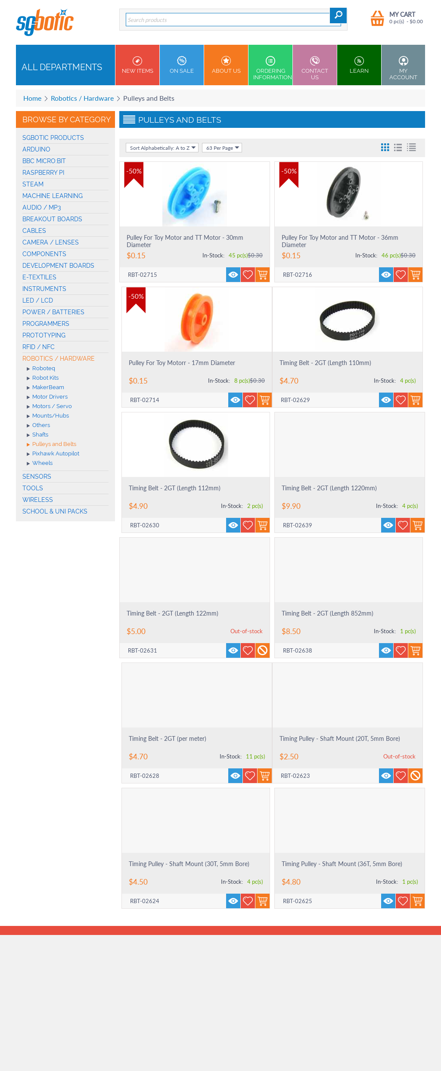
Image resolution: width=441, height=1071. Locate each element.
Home (32, 98)
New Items (137, 65)
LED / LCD (37, 300)
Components (44, 254)
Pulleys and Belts (51, 445)
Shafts (37, 435)
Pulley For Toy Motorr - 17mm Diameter (182, 362)
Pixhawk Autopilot (53, 454)
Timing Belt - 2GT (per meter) (167, 738)
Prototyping (43, 335)
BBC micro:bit (44, 161)
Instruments (44, 288)
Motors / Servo (49, 407)
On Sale (182, 65)
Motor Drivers (47, 397)
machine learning (52, 195)
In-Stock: (213, 255)
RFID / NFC (38, 347)
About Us (226, 65)
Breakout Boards (52, 219)
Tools (32, 488)
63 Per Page (222, 147)
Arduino (36, 149)
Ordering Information (272, 68)
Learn (359, 65)
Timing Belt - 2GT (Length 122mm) (172, 613)
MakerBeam (45, 388)
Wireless (37, 499)
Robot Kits (43, 378)
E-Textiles (39, 277)
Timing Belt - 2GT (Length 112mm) (174, 488)
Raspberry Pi (43, 172)
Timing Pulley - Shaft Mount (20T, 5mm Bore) (340, 738)
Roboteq (41, 369)
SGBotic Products (53, 137)
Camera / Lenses (50, 242)
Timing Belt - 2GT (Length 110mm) (325, 362)
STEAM (32, 184)
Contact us (315, 68)
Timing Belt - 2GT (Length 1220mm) (329, 488)
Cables (34, 230)
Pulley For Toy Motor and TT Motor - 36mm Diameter (340, 241)
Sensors (36, 476)
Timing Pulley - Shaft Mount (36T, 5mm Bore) (342, 863)
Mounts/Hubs (48, 416)
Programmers (45, 323)
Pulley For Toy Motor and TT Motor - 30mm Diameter (185, 241)
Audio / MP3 (41, 207)
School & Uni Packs (54, 511)
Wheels (40, 463)
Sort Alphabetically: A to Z (163, 147)
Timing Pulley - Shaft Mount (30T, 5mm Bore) (189, 863)
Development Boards (58, 265)
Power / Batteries (53, 312)
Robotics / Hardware (82, 98)
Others (38, 426)
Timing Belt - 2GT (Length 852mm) (327, 613)
